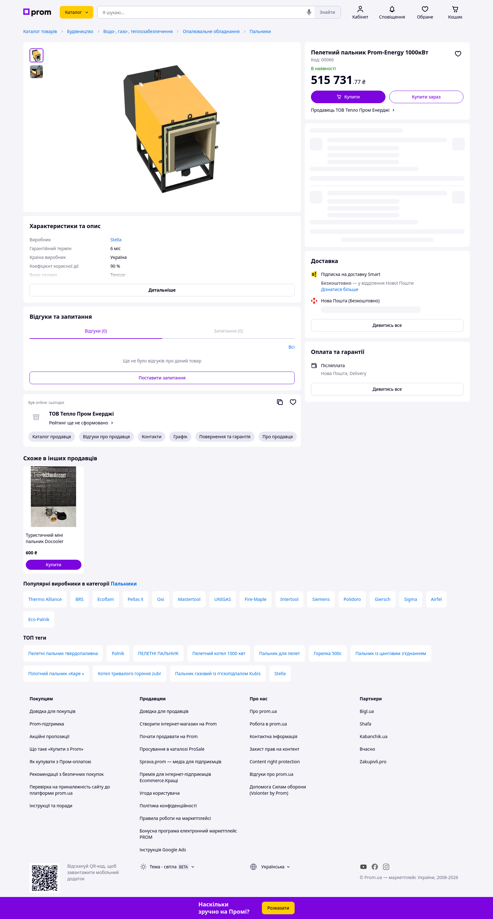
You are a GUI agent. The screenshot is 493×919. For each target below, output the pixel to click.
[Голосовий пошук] (309, 12)
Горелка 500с (328, 653)
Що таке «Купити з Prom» (56, 749)
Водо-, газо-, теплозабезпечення (138, 31)
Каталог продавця (51, 437)
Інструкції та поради (51, 806)
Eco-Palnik (38, 619)
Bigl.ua (367, 711)
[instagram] (386, 867)
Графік (180, 437)
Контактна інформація (273, 736)
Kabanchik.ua (373, 736)
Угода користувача (160, 793)
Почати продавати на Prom (169, 736)
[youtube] (363, 867)
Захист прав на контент (274, 749)
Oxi (160, 599)
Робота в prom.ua (268, 724)
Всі (291, 347)
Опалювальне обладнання (211, 31)
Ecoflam (105, 599)
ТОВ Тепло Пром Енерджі (81, 413)
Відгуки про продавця (106, 437)
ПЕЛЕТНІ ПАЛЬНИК (158, 653)
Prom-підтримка (47, 724)
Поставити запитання (162, 378)
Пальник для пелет (279, 653)
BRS (79, 599)
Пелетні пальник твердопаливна (63, 653)
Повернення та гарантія (225, 437)
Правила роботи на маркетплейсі (175, 818)
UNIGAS (222, 599)
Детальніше (161, 290)
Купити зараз (426, 97)
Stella (280, 673)
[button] (348, 97)
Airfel (436, 599)
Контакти (151, 437)
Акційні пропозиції (49, 736)
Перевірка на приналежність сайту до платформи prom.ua (70, 790)
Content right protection (275, 762)
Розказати (278, 908)
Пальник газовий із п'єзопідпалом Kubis (218, 673)
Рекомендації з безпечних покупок (67, 774)
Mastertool (189, 599)
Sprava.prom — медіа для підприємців (180, 762)
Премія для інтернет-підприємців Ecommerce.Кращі (175, 777)
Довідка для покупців (52, 711)
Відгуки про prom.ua (271, 774)
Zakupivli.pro (373, 762)
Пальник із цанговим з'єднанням (391, 653)
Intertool (289, 599)
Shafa (365, 724)
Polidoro (352, 599)
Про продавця (278, 437)
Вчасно (367, 749)
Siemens (321, 599)
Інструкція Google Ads (163, 850)
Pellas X (135, 599)
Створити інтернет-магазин (169, 724)
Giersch (383, 599)
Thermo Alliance (45, 599)
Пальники (260, 31)
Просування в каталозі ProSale (172, 749)
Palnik (118, 653)
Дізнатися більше (339, 162)
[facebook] (375, 867)
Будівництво (80, 31)
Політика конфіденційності (168, 806)
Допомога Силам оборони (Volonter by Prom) (278, 790)
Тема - (163, 867)
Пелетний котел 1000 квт (219, 653)
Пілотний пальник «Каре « (56, 673)
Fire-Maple (255, 599)
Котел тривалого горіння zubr (129, 673)
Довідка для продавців (164, 711)
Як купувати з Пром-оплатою (60, 762)
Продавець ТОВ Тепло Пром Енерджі (350, 110)
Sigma (410, 599)
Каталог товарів (40, 31)
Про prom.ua (263, 711)
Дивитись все (387, 198)
